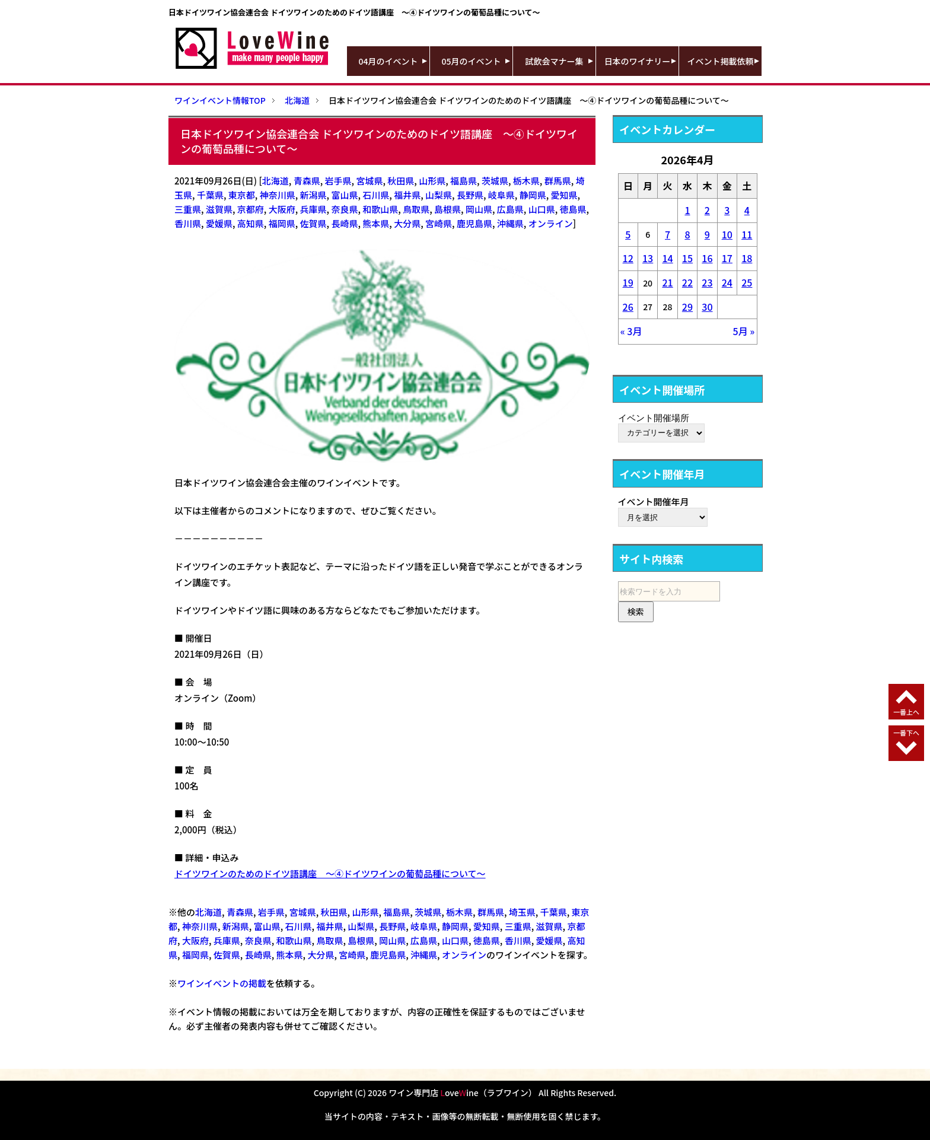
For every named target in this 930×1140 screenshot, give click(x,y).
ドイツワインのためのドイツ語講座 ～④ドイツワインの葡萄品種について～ (330, 873)
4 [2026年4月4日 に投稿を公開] (747, 210)
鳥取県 (416, 209)
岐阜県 (501, 195)
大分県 (407, 223)
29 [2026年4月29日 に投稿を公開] (687, 307)
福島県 (463, 180)
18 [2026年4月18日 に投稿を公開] (746, 258)
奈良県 (344, 209)
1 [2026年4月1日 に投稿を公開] (687, 210)
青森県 (307, 180)
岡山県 (479, 209)
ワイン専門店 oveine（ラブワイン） (462, 1092)
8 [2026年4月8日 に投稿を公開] (687, 234)
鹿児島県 (474, 223)
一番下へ (906, 732)
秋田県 (400, 180)
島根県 (447, 209)
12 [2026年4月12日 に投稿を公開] (628, 258)
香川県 (187, 223)
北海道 (275, 180)
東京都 (241, 195)
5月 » (744, 331)
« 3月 (631, 331)
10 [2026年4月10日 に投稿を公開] (727, 234)
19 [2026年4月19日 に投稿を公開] (628, 282)
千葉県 (210, 195)
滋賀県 (219, 209)
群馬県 (557, 180)
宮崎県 (438, 223)
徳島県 (573, 209)
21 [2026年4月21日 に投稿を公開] (667, 282)
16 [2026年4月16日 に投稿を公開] (707, 258)
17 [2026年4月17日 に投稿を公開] (727, 258)
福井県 (407, 195)
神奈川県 (277, 195)
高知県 (250, 223)
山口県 (541, 209)
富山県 (344, 195)
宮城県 (369, 180)
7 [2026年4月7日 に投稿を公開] (667, 234)
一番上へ (906, 712)
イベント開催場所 (653, 417)
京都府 (250, 209)
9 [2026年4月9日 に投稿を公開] (707, 234)
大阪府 (282, 209)
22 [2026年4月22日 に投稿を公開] (687, 282)
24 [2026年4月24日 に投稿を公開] (727, 282)
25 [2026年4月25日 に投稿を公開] (746, 282)
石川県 (375, 195)
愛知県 (564, 195)
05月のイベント (471, 61)
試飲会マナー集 (554, 61)
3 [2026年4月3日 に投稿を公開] (727, 210)
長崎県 (344, 223)
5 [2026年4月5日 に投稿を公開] (627, 234)
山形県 (432, 180)
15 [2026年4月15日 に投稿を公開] (687, 258)
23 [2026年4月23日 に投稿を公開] (707, 282)
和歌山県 (380, 209)
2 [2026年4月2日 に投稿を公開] (707, 210)
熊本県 (375, 223)
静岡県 (533, 195)
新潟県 (313, 195)
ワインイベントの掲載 (221, 983)
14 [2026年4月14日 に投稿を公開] (667, 258)
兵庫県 (313, 209)
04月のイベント (388, 61)
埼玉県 (522, 912)
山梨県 (438, 195)
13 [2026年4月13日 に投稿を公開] (647, 258)
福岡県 (282, 223)
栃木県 (526, 180)
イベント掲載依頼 (720, 61)
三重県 (187, 209)
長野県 (470, 195)
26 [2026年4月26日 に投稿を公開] (628, 307)
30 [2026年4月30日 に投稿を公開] (707, 307)
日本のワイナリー (637, 61)
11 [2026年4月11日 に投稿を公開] (746, 234)
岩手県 (338, 180)
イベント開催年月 (653, 501)
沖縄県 (510, 223)
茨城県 (495, 180)
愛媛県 (219, 223)
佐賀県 (313, 223)
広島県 (510, 209)
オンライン (550, 223)
